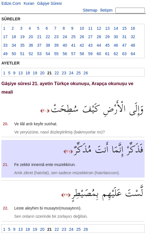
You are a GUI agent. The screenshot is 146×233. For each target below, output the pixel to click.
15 (124, 28)
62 (116, 53)
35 (22, 45)
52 (31, 53)
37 (39, 45)
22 (48, 36)
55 (56, 53)
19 (22, 36)
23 (56, 36)
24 (65, 36)
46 (116, 45)
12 (99, 28)
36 (31, 45)
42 (82, 45)
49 (5, 53)
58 (82, 53)
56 (65, 53)
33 (5, 45)
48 (133, 45)
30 (116, 36)
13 (107, 28)
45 (107, 45)
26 (82, 36)
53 (39, 53)
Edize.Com (11, 3)
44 (99, 45)
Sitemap (90, 10)
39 (56, 45)
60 (99, 53)
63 (124, 53)
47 (124, 45)
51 (22, 53)
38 (48, 45)
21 (39, 36)
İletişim (106, 10)
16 (133, 28)
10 (82, 28)
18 (14, 36)
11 (90, 28)
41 (73, 45)
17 (5, 36)
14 (116, 28)
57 (73, 53)
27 (90, 36)
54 (48, 53)
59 (90, 53)
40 (65, 45)
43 (90, 45)
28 (99, 36)
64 (133, 53)
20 (31, 36)
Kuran (29, 3)
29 (107, 36)
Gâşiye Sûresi (49, 3)
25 (73, 36)
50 (14, 53)
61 (107, 53)
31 (124, 36)
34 (14, 45)
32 (133, 36)
